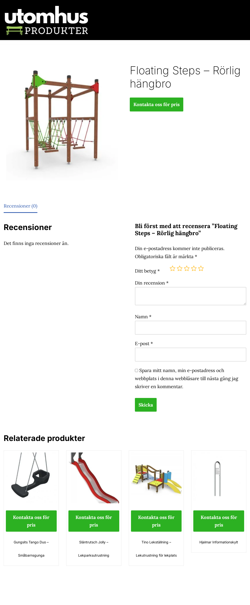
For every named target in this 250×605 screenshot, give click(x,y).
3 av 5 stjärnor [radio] (187, 268)
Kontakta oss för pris (156, 104)
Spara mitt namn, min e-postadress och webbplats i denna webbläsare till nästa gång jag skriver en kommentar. (186, 378)
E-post (144, 343)
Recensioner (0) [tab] (20, 206)
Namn (143, 316)
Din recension (152, 283)
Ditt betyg (147, 271)
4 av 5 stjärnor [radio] (194, 268)
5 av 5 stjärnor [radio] (201, 268)
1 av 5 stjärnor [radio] (172, 268)
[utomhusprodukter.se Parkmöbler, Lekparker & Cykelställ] (46, 20)
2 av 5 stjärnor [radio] (180, 268)
